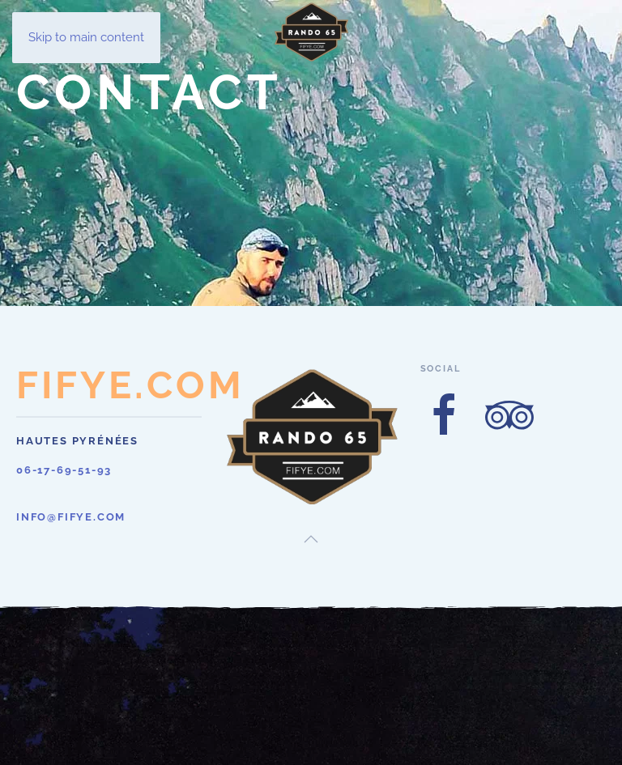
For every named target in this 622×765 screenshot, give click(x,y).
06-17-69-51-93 (64, 470)
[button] (311, 539)
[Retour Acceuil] (311, 32)
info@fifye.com (71, 517)
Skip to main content (86, 37)
